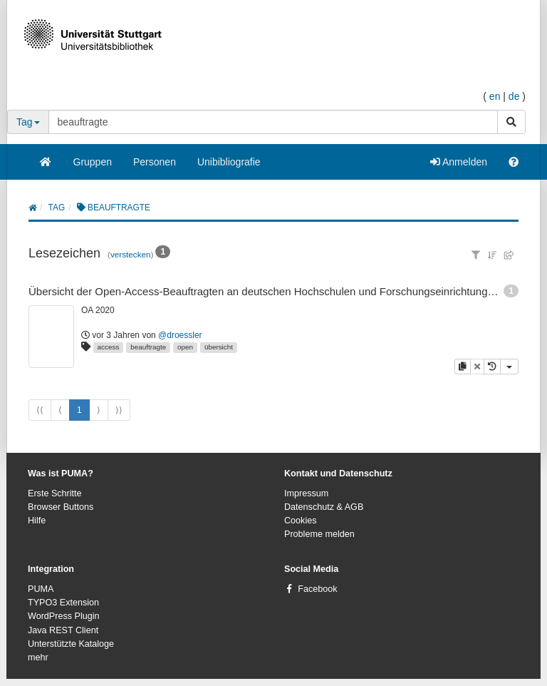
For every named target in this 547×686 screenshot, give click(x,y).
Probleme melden (319, 534)
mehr (38, 657)
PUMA (40, 589)
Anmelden (458, 162)
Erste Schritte (55, 493)
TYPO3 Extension (63, 603)
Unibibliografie (229, 162)
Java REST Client (63, 630)
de (514, 96)
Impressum (306, 493)
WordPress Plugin (64, 616)
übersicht (218, 347)
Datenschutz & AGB (323, 507)
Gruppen (92, 162)
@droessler (180, 335)
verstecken (130, 254)
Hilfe (37, 521)
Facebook (317, 589)
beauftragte (148, 347)
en (495, 96)
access (109, 347)
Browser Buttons (60, 507)
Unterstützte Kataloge (71, 644)
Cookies (300, 521)
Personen (154, 162)
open (185, 347)
